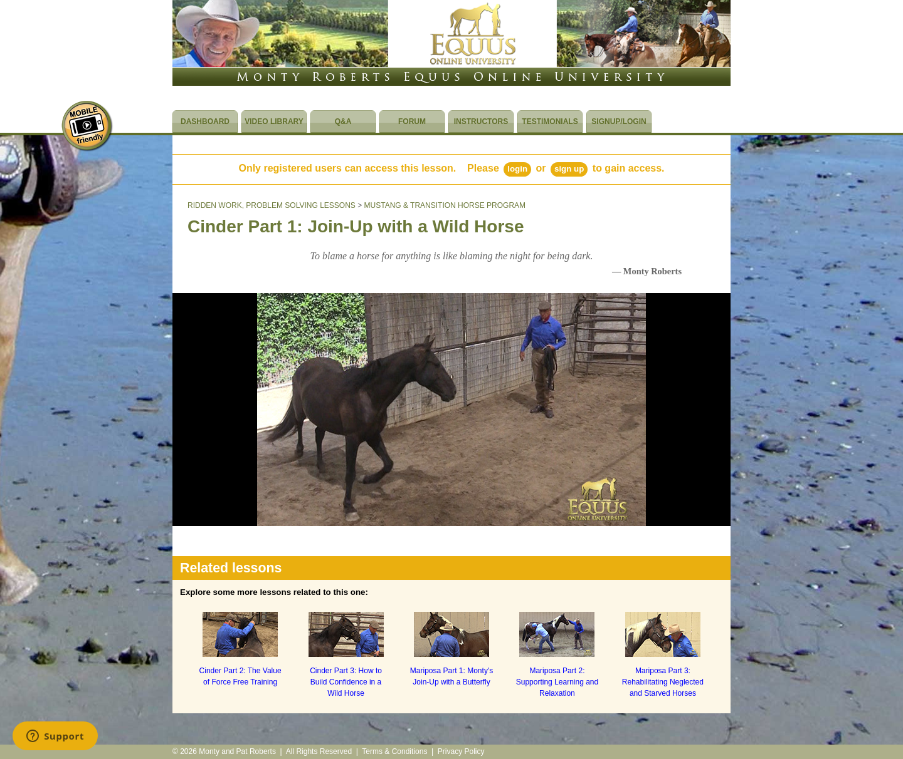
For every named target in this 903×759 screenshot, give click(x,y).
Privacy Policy (461, 751)
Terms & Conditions (394, 751)
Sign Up (569, 168)
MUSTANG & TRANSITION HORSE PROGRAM (445, 205)
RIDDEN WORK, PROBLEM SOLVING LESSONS (271, 205)
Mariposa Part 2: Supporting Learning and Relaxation (557, 682)
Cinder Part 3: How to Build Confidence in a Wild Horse (346, 682)
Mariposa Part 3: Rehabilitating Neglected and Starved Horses (663, 682)
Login (517, 168)
